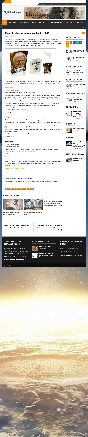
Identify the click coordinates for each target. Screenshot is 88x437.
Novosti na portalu (75, 93)
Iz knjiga (70, 137)
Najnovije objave (40, 241)
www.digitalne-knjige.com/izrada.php (14, 259)
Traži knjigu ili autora (56, 22)
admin (6, 36)
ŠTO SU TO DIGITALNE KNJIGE (75, 52)
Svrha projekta (42, 4)
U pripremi (69, 22)
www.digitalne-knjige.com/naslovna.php (71, 255)
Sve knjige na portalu (38, 22)
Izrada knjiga (80, 22)
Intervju (70, 124)
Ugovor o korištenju (69, 4)
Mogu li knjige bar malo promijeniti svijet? (15, 188)
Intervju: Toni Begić (78, 128)
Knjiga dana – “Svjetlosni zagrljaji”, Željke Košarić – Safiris (77, 114)
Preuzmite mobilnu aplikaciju (78, 159)
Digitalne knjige (12, 12)
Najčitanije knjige (75, 66)
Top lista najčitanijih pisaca (79, 85)
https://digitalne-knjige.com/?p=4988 (14, 168)
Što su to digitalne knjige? (78, 58)
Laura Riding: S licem (45, 246)
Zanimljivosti (30, 188)
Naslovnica (12, 22)
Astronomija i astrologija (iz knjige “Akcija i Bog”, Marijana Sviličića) (79, 144)
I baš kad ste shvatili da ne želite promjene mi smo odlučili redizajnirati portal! (53, 204)
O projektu (50, 4)
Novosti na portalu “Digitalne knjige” (78, 98)
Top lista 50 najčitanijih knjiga (78, 71)
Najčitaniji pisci (74, 80)
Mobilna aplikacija (75, 154)
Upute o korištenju (58, 4)
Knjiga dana (72, 107)
